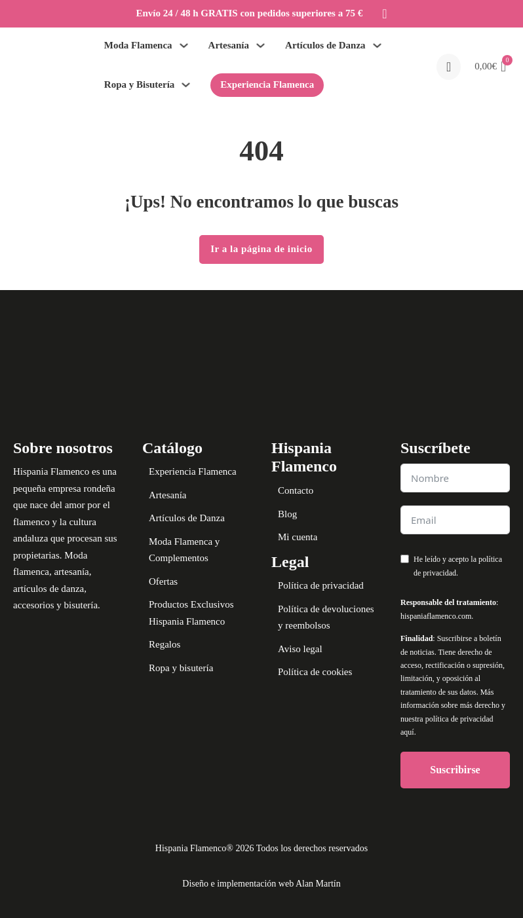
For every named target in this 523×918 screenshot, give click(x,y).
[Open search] (448, 67)
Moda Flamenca (138, 45)
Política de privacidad (321, 585)
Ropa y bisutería (181, 668)
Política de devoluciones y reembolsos (326, 617)
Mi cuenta (297, 537)
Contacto (295, 490)
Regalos (164, 644)
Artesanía (229, 45)
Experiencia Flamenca (267, 84)
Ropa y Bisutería (139, 84)
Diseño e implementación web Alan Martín (261, 884)
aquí (407, 732)
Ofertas (163, 581)
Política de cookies (315, 672)
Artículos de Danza (325, 45)
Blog (287, 514)
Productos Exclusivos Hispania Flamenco (191, 613)
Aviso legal (300, 649)
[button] (490, 66)
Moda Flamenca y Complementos (184, 550)
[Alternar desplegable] (184, 45)
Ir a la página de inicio (261, 249)
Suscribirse (455, 769)
